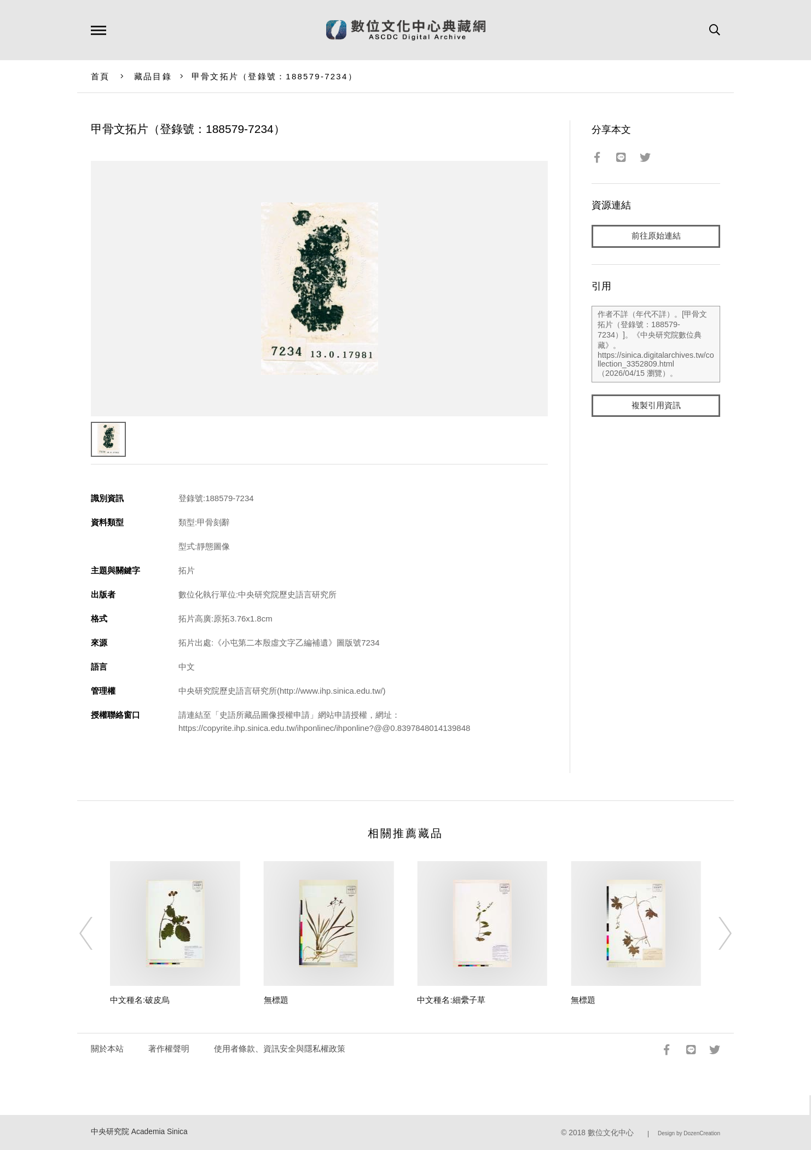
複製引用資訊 (656, 405)
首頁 (100, 76)
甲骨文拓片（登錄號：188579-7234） (274, 76)
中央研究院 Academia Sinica (139, 1132)
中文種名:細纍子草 (451, 999)
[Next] (715, 933)
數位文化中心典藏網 (405, 30)
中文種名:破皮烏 (140, 999)
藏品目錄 (153, 76)
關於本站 (107, 1048)
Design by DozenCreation (689, 1133)
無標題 (276, 999)
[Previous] (95, 933)
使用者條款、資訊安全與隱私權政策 (279, 1048)
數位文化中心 (611, 1133)
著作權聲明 (168, 1048)
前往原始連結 (656, 236)
